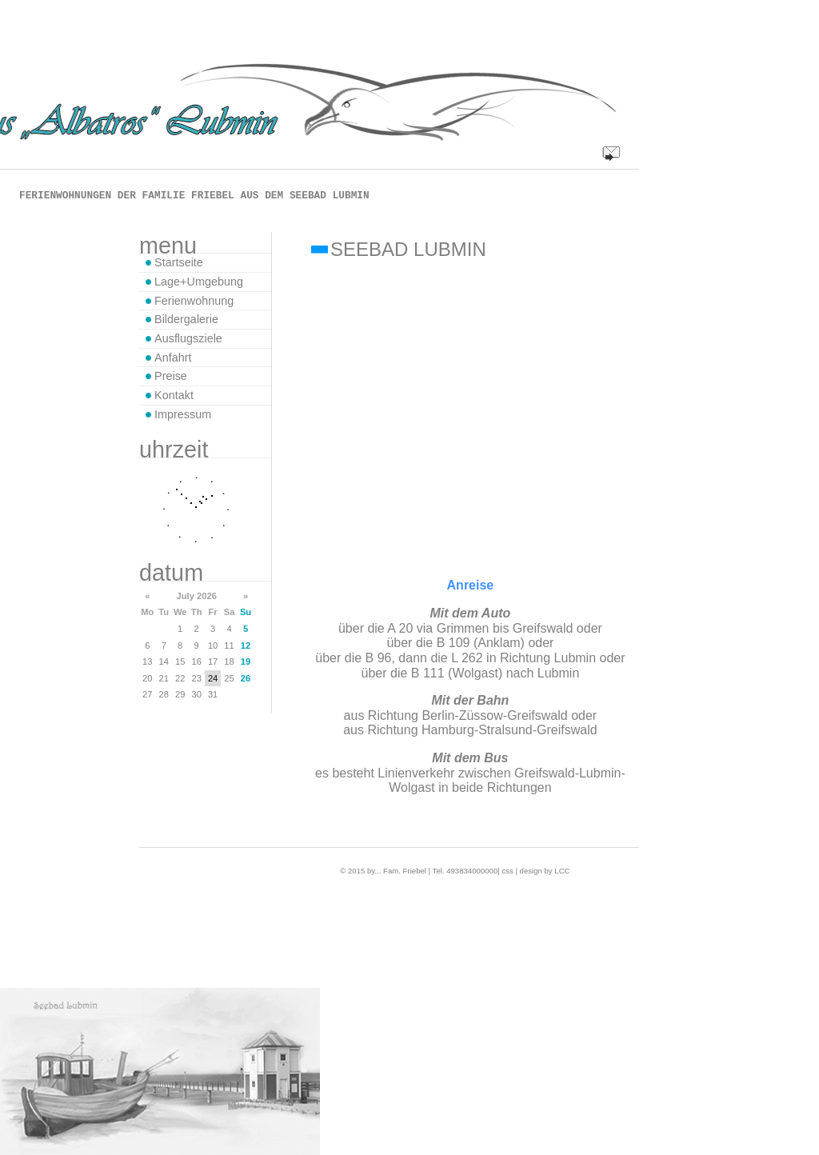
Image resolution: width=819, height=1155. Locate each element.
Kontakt (174, 395)
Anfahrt (172, 357)
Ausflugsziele (188, 338)
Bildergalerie (186, 319)
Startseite (178, 262)
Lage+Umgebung (198, 281)
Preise (170, 376)
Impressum (182, 414)
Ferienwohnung (194, 300)
